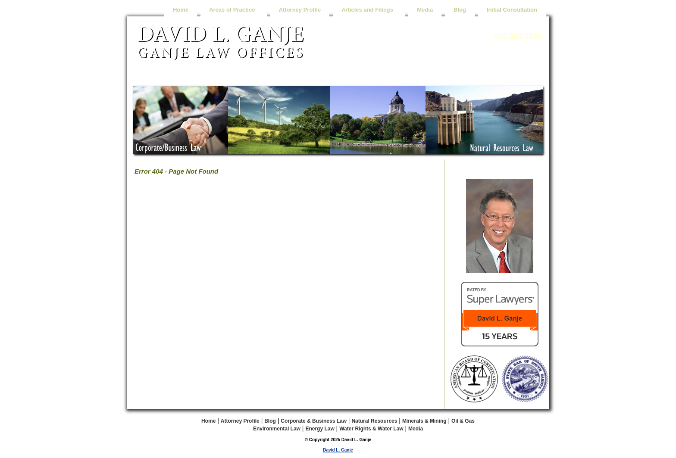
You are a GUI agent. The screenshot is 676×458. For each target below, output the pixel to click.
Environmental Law (276, 429)
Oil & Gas (463, 421)
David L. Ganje (338, 450)
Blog (460, 9)
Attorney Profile (300, 9)
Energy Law (319, 429)
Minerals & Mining (424, 421)
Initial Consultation (512, 9)
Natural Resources (374, 421)
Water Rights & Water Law (371, 429)
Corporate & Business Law (314, 421)
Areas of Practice (233, 9)
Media (425, 9)
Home (180, 9)
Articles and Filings (368, 9)
